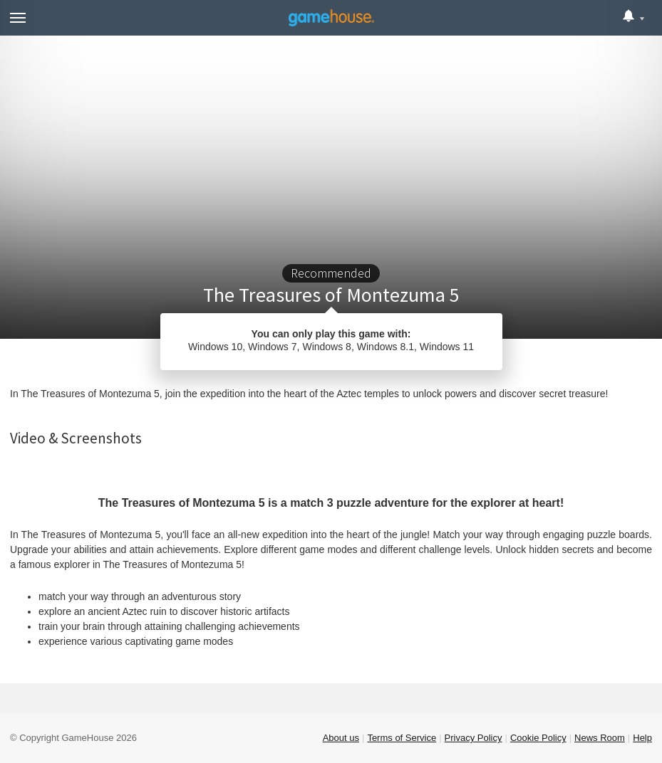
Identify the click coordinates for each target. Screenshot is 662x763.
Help (642, 737)
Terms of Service (401, 737)
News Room (599, 737)
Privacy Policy (473, 737)
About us (341, 737)
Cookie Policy (538, 737)
